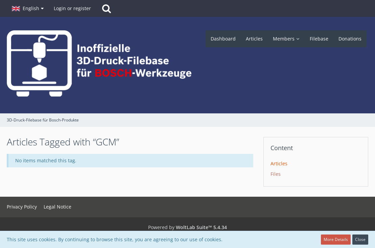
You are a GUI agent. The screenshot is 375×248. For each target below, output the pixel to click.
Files (276, 174)
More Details (336, 239)
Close (360, 239)
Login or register (72, 8)
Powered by (187, 227)
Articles (279, 163)
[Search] (106, 8)
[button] (28, 8)
